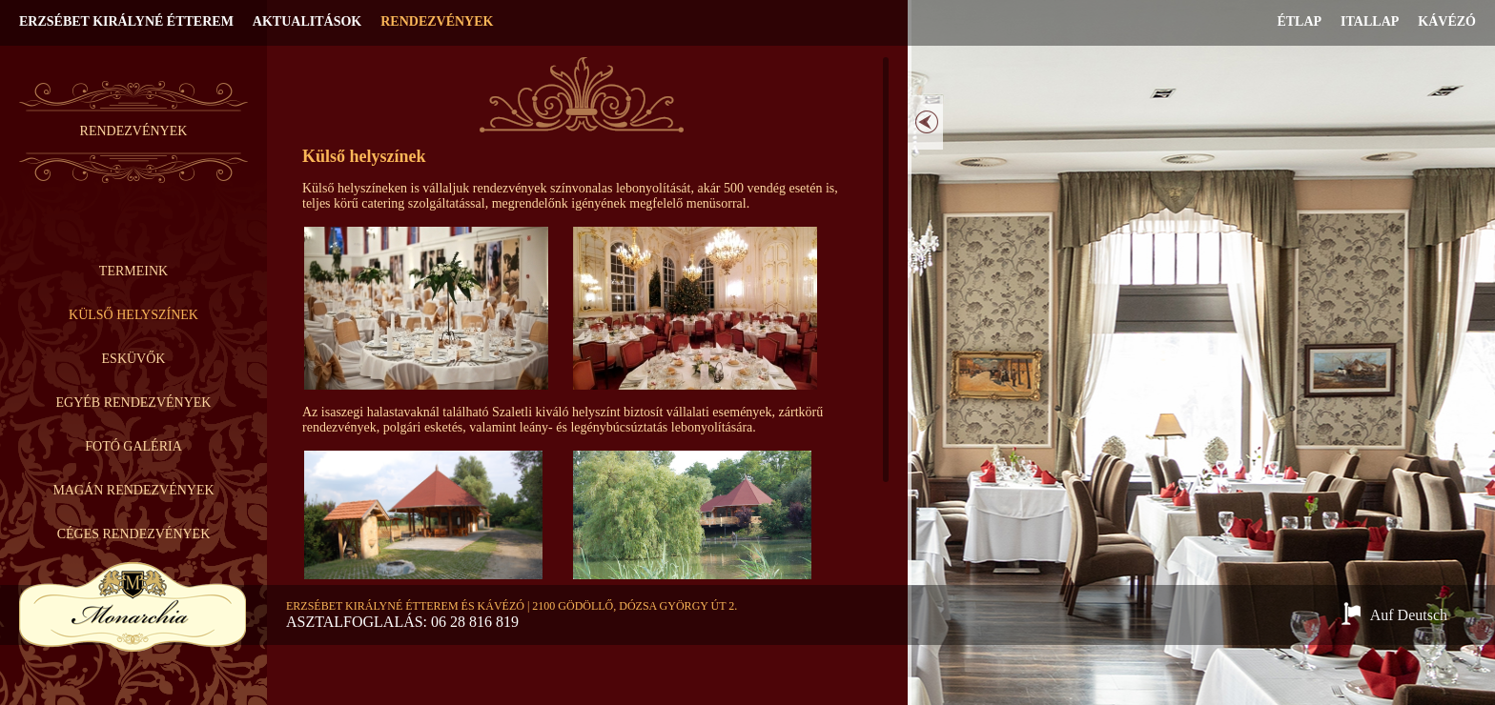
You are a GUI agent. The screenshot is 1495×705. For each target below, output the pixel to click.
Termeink (133, 271)
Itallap (1370, 21)
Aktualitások (307, 21)
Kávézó (1447, 21)
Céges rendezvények (134, 534)
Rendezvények (436, 21)
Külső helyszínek (133, 315)
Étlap (1299, 21)
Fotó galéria (133, 446)
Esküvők (134, 359)
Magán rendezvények (133, 490)
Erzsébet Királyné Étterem (126, 21)
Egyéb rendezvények (134, 402)
